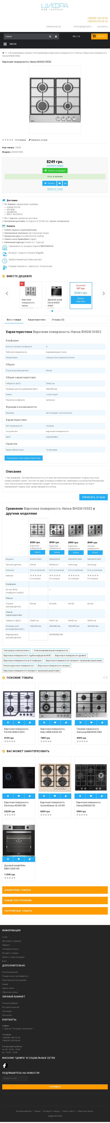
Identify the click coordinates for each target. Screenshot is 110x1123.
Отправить (55, 1086)
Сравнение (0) (53, 26)
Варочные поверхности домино (70, 655)
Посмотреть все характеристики (24, 458)
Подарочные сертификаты (15, 976)
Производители (82, 26)
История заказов (10, 1007)
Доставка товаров (11, 940)
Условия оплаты (10, 948)
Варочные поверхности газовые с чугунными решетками (74, 660)
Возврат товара (10, 952)
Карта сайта (8, 988)
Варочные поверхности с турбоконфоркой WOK (27, 655)
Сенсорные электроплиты (17, 650)
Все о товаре (14, 319)
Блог (4, 961)
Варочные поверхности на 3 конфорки (22, 660)
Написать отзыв (38, 139)
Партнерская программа (14, 980)
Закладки (7, 1011)
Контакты (102, 26)
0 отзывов (20, 139)
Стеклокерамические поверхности (51, 650)
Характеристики (36, 319)
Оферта (6, 944)
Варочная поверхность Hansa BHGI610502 (28, 303)
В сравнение (65, 183)
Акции (5, 984)
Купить (51, 183)
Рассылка (7, 1015)
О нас (5, 936)
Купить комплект (81, 299)
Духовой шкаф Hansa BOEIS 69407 (55, 302)
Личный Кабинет (10, 1003)
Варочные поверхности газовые (54, 665)
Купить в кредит (57, 170)
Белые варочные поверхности (19, 665)
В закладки (60, 183)
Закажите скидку (55, 165)
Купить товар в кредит (13, 956)
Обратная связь (10, 992)
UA (78, 36)
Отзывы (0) (58, 319)
